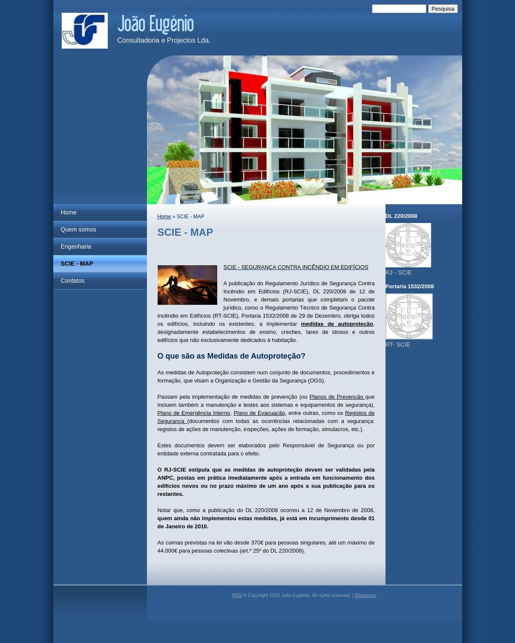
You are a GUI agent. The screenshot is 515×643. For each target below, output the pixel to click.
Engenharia (76, 246)
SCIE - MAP (77, 263)
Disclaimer (366, 595)
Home (69, 212)
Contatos (73, 280)
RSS (237, 595)
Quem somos (78, 229)
